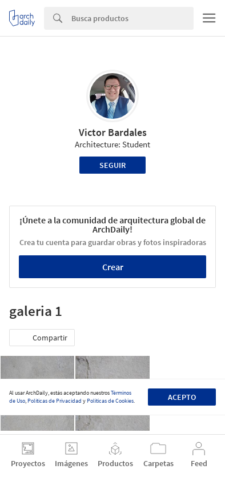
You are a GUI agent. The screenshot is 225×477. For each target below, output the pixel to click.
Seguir (112, 165)
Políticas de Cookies (110, 400)
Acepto (182, 397)
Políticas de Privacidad (54, 400)
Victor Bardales (113, 132)
